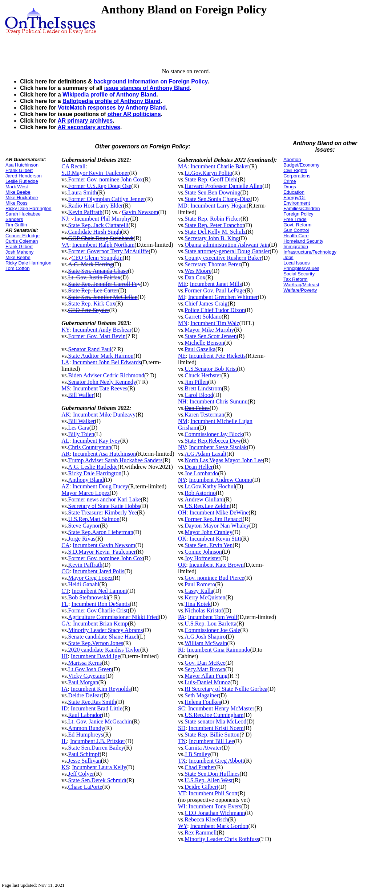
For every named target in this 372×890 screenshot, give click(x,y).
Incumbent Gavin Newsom (104, 545)
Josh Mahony (19, 252)
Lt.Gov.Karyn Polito (208, 173)
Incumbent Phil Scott (213, 793)
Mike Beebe (18, 192)
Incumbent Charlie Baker (219, 166)
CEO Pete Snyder (88, 310)
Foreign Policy (298, 214)
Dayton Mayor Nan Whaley (217, 525)
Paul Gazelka (200, 349)
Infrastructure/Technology (309, 252)
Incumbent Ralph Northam (103, 245)
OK (182, 539)
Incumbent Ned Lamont (99, 591)
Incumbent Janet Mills (216, 284)
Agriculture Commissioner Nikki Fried (113, 617)
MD (182, 205)
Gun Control (296, 230)
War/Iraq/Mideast (301, 284)
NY (182, 480)
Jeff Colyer (81, 774)
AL (65, 441)
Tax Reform (295, 279)
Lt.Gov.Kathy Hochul (210, 486)
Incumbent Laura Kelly (99, 767)
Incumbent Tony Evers (215, 806)
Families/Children (301, 208)
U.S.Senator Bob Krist (211, 369)
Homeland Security (303, 241)
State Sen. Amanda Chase (98, 271)
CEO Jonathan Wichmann (215, 813)
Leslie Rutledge (21, 181)
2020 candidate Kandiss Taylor (104, 650)
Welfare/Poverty (300, 290)
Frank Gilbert (19, 170)
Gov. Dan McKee (205, 663)
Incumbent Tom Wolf (213, 617)
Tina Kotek (198, 604)
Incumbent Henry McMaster (221, 708)
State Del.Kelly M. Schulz (215, 232)
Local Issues (296, 263)
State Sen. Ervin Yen (208, 545)
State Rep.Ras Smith (92, 702)
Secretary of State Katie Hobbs (104, 506)
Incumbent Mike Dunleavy (104, 414)
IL (64, 741)
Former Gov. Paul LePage (215, 290)
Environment (296, 203)
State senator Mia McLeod (215, 721)
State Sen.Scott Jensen (211, 336)
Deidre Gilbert (201, 787)
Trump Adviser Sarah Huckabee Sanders (115, 460)
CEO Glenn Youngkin (97, 258)
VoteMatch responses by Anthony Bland (112, 107)
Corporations (296, 176)
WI (181, 806)
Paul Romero (200, 584)
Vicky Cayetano (87, 676)
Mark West (16, 186)
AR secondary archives (88, 127)
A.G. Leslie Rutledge (93, 467)
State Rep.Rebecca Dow (213, 441)
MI (181, 297)
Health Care (295, 235)
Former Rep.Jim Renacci (214, 519)
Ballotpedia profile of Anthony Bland (111, 101)
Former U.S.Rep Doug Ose (100, 186)
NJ (64, 219)
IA (64, 689)
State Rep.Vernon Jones (96, 643)
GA (65, 623)
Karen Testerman (204, 414)
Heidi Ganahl (84, 584)
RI (181, 650)
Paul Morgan (83, 682)
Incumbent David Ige (95, 656)
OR (182, 565)
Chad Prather (200, 767)
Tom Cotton (17, 268)
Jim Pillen (196, 382)
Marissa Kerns (85, 663)
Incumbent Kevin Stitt (215, 539)
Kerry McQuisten (205, 597)
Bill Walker (81, 421)
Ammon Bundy (86, 728)
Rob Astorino (200, 493)
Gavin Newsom (140, 212)
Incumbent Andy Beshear (102, 330)
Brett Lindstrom (203, 388)
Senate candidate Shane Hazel (103, 636)
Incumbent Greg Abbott (216, 761)
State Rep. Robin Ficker (212, 219)
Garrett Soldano (203, 316)
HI (64, 656)
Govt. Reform (297, 224)
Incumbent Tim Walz (214, 323)
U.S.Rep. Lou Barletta (210, 623)
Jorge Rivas (82, 539)
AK (65, 414)
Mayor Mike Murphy (209, 330)
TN (182, 741)
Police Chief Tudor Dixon (215, 310)
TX (182, 761)
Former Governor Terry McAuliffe (108, 251)
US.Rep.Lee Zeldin (207, 506)
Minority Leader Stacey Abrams (105, 630)
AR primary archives (85, 121)
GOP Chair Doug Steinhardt (101, 238)
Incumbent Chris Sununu (219, 401)
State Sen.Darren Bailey (96, 748)
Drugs (289, 186)
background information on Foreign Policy (150, 81)
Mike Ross (16, 203)
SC (181, 708)
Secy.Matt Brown (205, 669)
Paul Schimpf (84, 754)
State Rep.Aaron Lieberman (100, 532)
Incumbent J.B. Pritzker (97, 741)
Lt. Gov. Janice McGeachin (100, 721)
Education (293, 192)
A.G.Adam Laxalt (205, 454)
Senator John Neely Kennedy (102, 382)
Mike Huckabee (21, 197)
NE (182, 356)
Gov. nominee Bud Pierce (214, 578)
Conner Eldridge (22, 235)
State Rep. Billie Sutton (212, 734)
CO (65, 571)
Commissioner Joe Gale (212, 630)
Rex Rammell (201, 832)
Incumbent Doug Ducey (100, 486)
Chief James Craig (206, 303)
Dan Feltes (197, 408)
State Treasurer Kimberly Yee (102, 512)
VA (65, 245)
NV (182, 447)
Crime (289, 181)
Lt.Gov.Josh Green (90, 669)
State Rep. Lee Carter (93, 290)
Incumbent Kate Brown (216, 565)
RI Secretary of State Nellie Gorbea (226, 689)
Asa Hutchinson (22, 165)
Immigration (295, 246)
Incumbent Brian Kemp (100, 623)
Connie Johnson (203, 552)
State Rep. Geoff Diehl (211, 179)
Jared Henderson (23, 176)
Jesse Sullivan (84, 761)
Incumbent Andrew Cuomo (220, 480)
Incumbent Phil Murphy (102, 219)
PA (181, 617)
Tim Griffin (16, 224)
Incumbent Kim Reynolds (101, 689)
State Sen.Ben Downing (212, 192)
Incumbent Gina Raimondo (218, 650)
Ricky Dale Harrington (28, 208)
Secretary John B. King (212, 238)
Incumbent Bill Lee (211, 741)
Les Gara (78, 428)
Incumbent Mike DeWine (219, 512)
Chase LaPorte (85, 787)
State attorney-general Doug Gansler (227, 251)
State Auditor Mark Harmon (101, 356)
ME (182, 284)
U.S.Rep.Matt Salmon (94, 519)
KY (65, 330)
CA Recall (73, 166)
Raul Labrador (85, 715)
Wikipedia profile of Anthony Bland (109, 94)
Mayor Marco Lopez (85, 493)
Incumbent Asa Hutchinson (104, 454)
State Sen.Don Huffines (212, 774)
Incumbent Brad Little (96, 708)
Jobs (288, 257)
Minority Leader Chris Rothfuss (222, 839)
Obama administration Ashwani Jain (227, 245)
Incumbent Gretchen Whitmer (223, 297)
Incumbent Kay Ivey (96, 441)
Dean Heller (199, 467)
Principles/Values (301, 268)
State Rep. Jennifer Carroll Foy (104, 284)
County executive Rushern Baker (223, 258)
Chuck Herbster (203, 375)
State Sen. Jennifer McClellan (103, 297)
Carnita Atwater (203, 748)
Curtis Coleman (21, 241)
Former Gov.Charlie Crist (98, 610)
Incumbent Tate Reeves (100, 388)
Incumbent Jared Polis (98, 571)
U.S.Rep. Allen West (208, 780)
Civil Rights (295, 170)
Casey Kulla (199, 591)
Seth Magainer (202, 695)
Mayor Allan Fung (206, 676)
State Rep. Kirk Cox (92, 303)
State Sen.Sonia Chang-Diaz (218, 199)
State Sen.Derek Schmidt (97, 780)
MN (182, 323)
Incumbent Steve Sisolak (218, 447)
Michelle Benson (204, 343)
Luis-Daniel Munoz (207, 682)
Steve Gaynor (84, 525)
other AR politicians (134, 114)
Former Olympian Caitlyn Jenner (106, 199)
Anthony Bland (86, 480)
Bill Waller (81, 395)
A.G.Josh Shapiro (205, 636)
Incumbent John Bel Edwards (106, 362)
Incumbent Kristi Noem (216, 728)
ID (64, 708)
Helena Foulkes (203, 702)
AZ (65, 486)
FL (64, 604)
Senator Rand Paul (90, 349)
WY (182, 826)
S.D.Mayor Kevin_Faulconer (95, 173)
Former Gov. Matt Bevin (97, 336)
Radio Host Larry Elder (95, 205)
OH (182, 512)
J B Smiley (197, 754)
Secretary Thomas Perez (213, 264)
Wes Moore (198, 271)
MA (182, 166)
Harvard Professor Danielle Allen (223, 186)
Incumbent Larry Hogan (218, 205)
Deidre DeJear (85, 695)
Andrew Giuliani (204, 499)
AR (65, 454)
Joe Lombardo (201, 473)
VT (182, 793)
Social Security (299, 273)
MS (65, 388)
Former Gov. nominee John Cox (105, 179)
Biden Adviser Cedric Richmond (106, 375)
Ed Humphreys (85, 734)
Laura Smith (82, 192)
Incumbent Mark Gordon (219, 826)
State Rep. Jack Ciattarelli (98, 225)
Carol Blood (199, 395)
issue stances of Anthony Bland (147, 88)
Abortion (292, 159)
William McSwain (206, 643)
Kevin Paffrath (85, 212)
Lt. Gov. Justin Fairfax (94, 277)
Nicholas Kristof (204, 610)
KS (65, 767)
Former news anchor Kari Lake (104, 499)
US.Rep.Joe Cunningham (214, 715)
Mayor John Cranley (208, 532)
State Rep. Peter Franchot (214, 225)
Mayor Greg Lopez (90, 578)
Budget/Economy (301, 165)
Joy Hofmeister (202, 558)
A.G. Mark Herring (90, 264)
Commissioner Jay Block (214, 434)
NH (182, 401)
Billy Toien (81, 434)
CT (65, 591)
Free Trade (295, 219)
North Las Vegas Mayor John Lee (224, 460)
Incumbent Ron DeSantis (100, 604)
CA (65, 545)
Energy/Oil (294, 197)
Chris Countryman (90, 447)
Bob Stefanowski (88, 597)
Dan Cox (195, 277)
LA (65, 362)
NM (182, 421)
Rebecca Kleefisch (206, 819)
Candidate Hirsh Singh (94, 232)
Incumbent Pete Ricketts (217, 356)
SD (181, 728)
